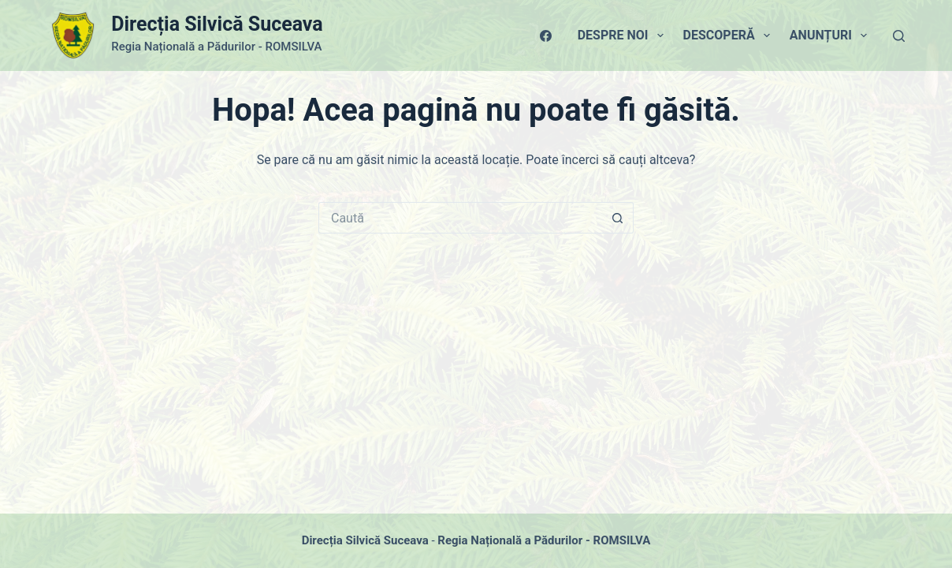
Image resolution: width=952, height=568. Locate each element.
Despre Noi (624, 35)
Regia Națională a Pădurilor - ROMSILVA (543, 540)
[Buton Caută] (618, 218)
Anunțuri (831, 35)
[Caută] (899, 36)
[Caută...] (460, 218)
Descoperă (729, 35)
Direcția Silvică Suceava (216, 24)
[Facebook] (546, 36)
